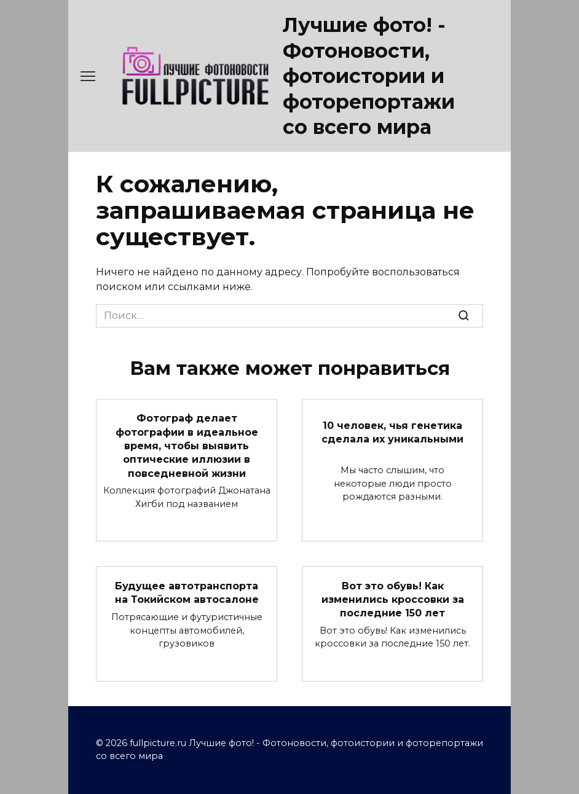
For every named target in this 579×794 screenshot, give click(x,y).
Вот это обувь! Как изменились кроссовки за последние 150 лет (392, 599)
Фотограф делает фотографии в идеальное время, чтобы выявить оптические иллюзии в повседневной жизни (187, 445)
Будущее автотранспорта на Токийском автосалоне (187, 592)
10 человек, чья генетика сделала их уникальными (392, 431)
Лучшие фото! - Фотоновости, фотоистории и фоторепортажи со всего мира (369, 76)
